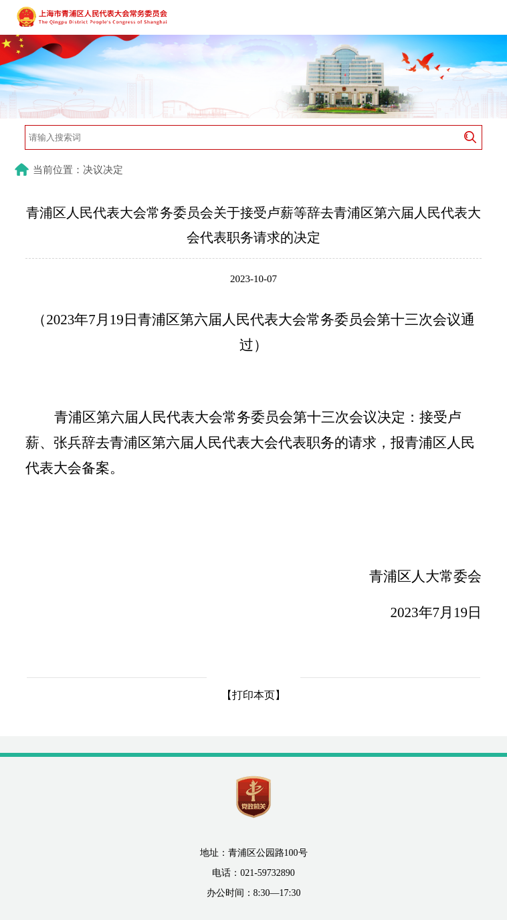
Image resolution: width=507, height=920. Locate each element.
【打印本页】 (253, 695)
